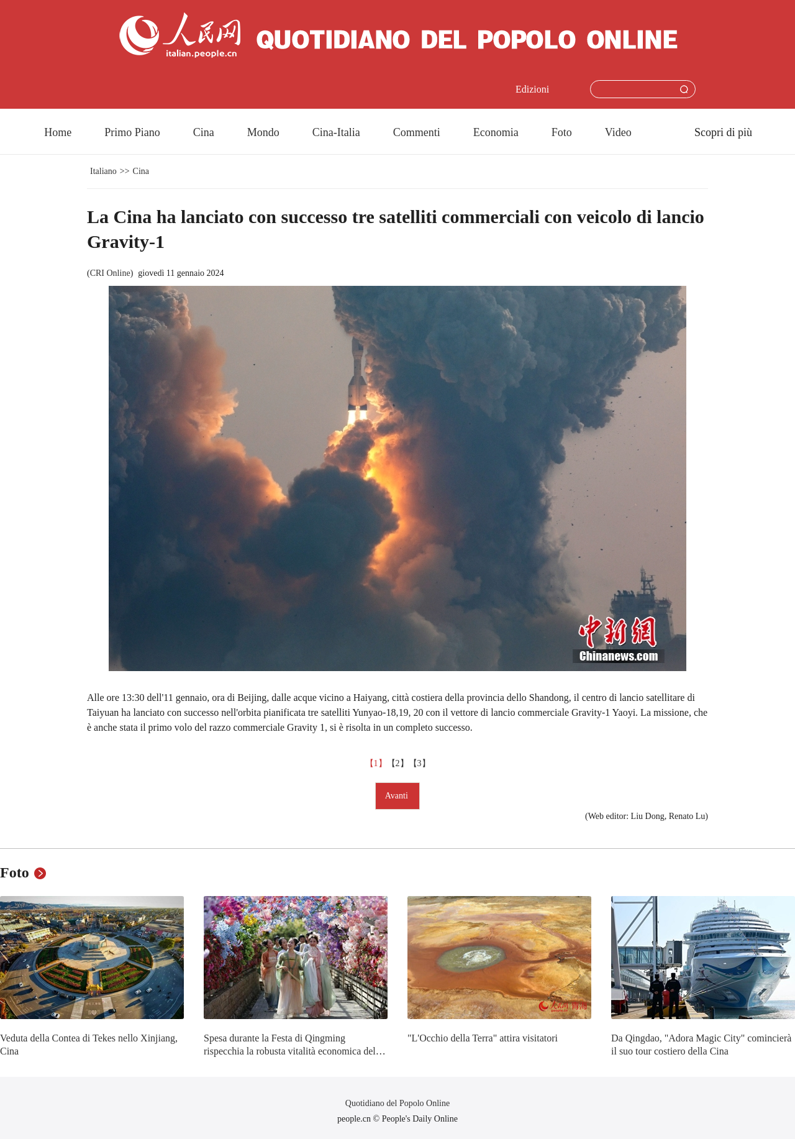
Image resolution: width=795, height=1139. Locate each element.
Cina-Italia (336, 132)
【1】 (376, 763)
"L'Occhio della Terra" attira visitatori (482, 1038)
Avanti (398, 795)
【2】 (398, 763)
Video (618, 132)
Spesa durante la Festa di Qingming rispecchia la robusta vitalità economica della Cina (293, 1051)
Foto (562, 132)
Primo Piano (132, 132)
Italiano (103, 171)
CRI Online (110, 273)
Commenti (416, 132)
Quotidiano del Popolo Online (397, 1103)
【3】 (419, 763)
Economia (496, 132)
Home (57, 132)
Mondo (263, 132)
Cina (203, 132)
